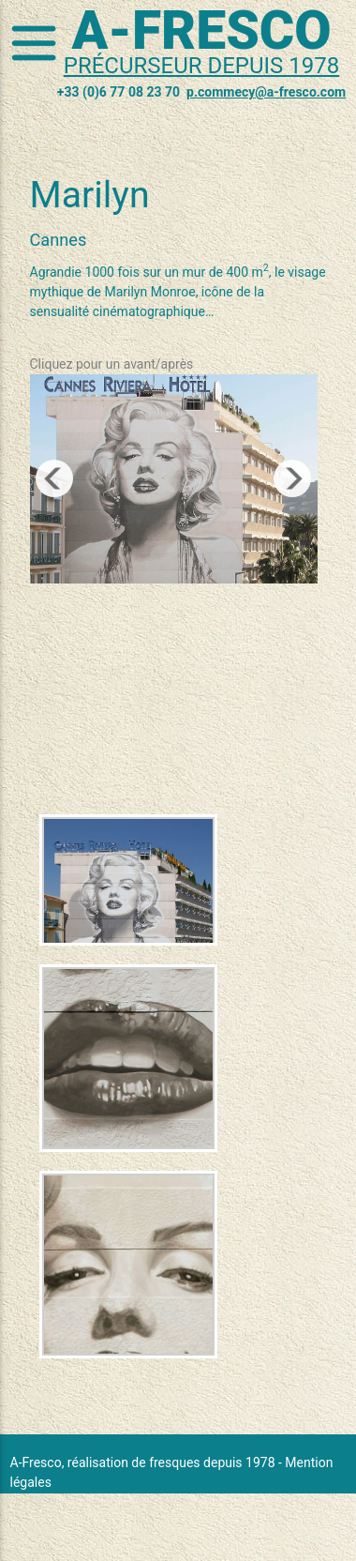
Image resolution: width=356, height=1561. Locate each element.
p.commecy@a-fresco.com (266, 91)
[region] (174, 478)
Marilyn (90, 195)
